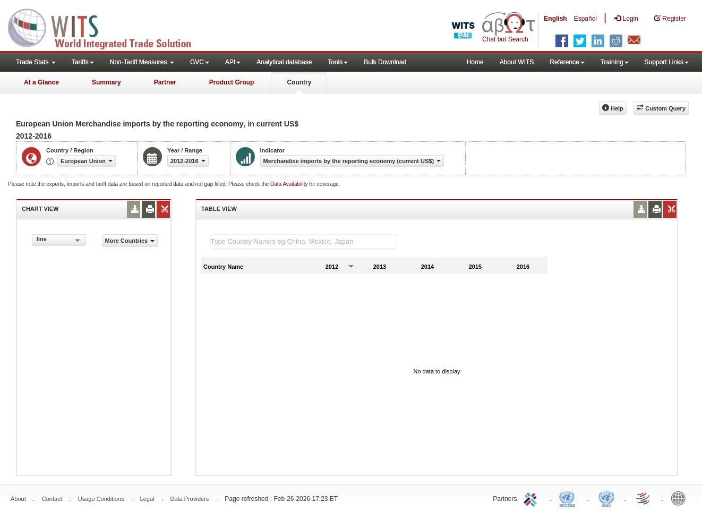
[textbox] (303, 241)
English (555, 18)
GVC (199, 62)
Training (615, 62)
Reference (567, 62)
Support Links (667, 62)
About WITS (517, 62)
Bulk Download (385, 62)
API (233, 62)
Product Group (231, 82)
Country (299, 82)
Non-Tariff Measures (142, 62)
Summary (106, 82)
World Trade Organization (643, 497)
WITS (106, 26)
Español (585, 18)
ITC (532, 497)
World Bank (680, 497)
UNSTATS (606, 497)
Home (475, 62)
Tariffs (83, 62)
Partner (165, 82)
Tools (338, 62)
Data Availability (289, 184)
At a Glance (41, 82)
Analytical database (284, 62)
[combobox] (59, 240)
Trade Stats (36, 62)
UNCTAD (569, 497)
